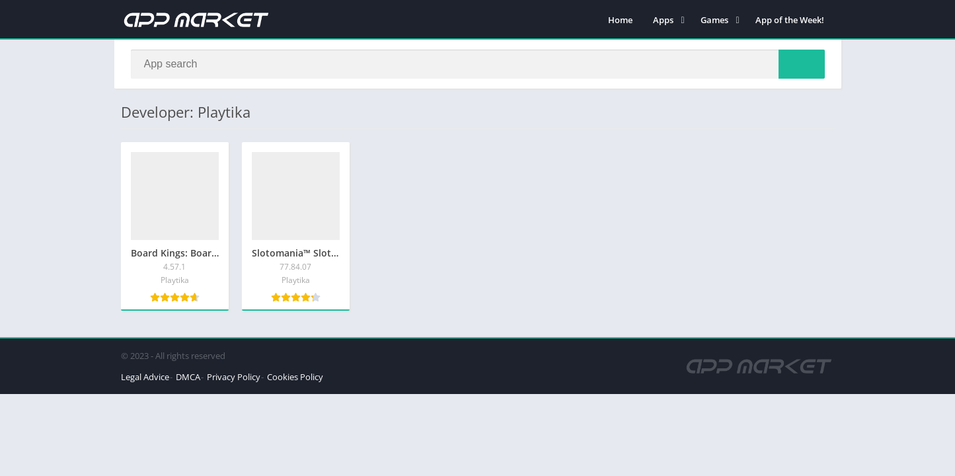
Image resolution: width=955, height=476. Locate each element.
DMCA (188, 377)
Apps (663, 20)
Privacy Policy (233, 377)
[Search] (478, 64)
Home (620, 20)
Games (714, 20)
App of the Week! (789, 20)
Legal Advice (145, 377)
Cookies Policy (295, 377)
